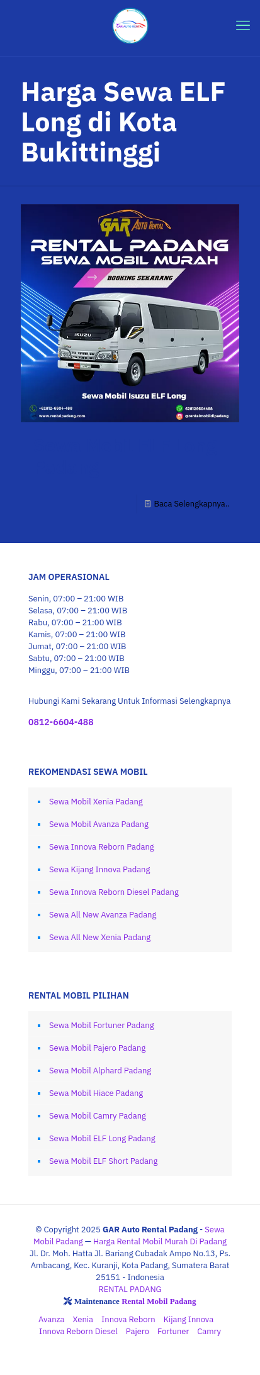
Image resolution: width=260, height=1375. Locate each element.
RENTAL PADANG (129, 1289)
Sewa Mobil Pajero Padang (97, 1048)
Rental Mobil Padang (159, 1301)
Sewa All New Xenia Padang (99, 937)
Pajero (137, 1331)
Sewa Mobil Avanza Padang (99, 824)
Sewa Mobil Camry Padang (97, 1115)
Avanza (51, 1319)
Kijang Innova (188, 1319)
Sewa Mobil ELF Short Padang (103, 1161)
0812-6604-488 (61, 722)
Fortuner (173, 1331)
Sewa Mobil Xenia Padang (96, 801)
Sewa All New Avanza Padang (102, 914)
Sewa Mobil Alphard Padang (100, 1070)
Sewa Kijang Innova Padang (99, 869)
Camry (209, 1331)
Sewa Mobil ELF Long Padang (125, 456)
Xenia (83, 1319)
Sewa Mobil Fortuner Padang (101, 1025)
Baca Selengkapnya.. (192, 503)
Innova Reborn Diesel (78, 1331)
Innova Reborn (128, 1319)
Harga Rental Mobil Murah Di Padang (160, 1241)
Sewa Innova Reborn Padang (101, 846)
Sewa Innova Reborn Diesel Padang (114, 892)
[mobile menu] (243, 25)
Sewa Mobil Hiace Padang (96, 1093)
